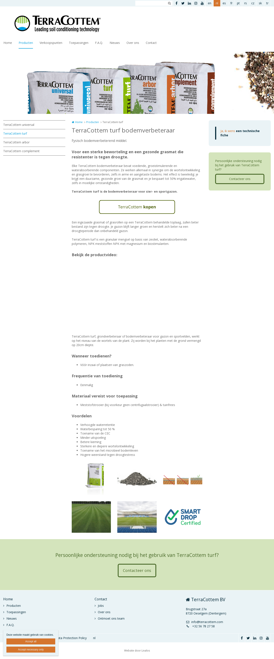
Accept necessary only (31, 649)
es (224, 3)
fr (231, 3)
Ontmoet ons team (111, 618)
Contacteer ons (239, 179)
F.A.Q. (99, 43)
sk (260, 3)
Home (7, 43)
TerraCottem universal (18, 125)
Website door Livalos (137, 650)
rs (245, 3)
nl (217, 3)
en (209, 3)
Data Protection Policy (71, 638)
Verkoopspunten (51, 43)
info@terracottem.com (204, 622)
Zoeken (169, 3)
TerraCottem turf (15, 133)
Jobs (101, 606)
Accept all (30, 641)
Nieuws (115, 43)
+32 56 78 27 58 (200, 626)
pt (238, 3)
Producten (26, 43)
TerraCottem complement (21, 151)
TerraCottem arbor (16, 142)
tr (267, 3)
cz (252, 3)
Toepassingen (78, 43)
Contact (151, 43)
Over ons (133, 43)
